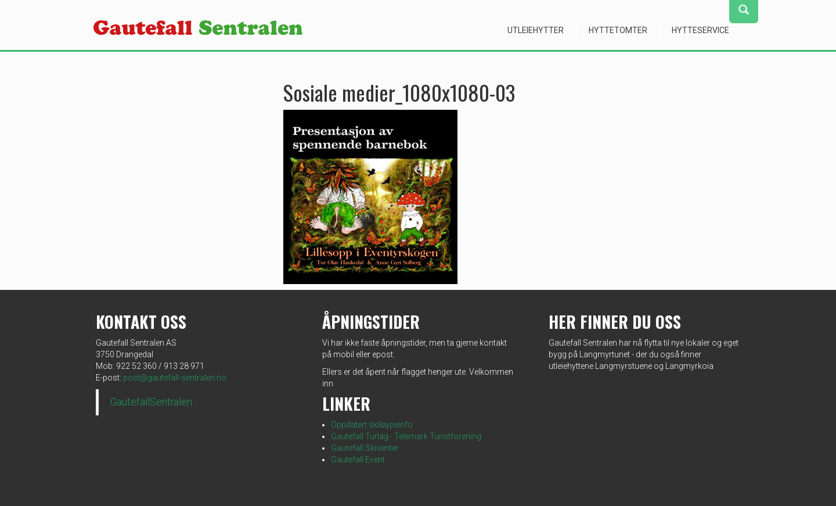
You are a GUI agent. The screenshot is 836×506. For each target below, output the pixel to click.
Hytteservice (700, 30)
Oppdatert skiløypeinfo (372, 424)
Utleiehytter (535, 30)
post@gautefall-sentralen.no (174, 377)
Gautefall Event (358, 459)
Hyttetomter (618, 30)
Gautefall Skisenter (365, 448)
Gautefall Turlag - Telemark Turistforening (406, 436)
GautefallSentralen (151, 402)
